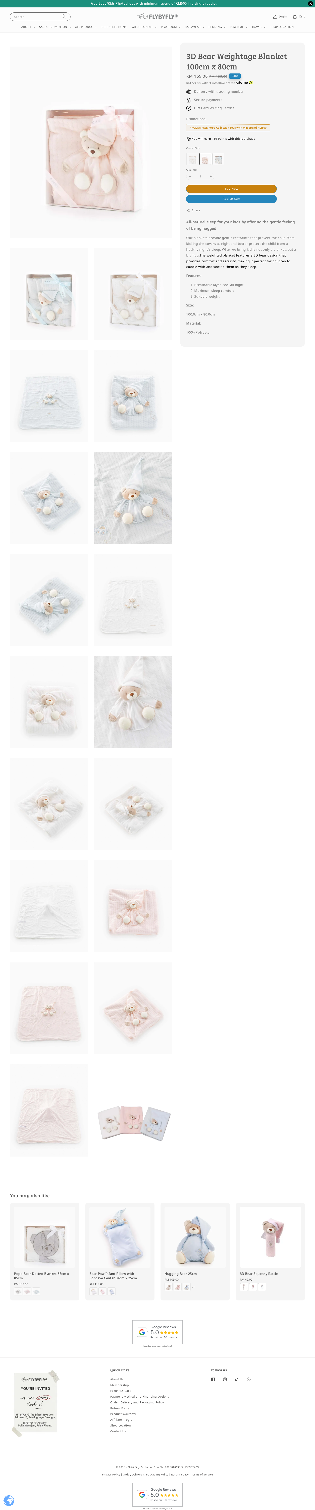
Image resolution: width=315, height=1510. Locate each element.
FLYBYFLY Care (120, 1391)
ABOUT (26, 27)
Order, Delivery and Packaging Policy (137, 1402)
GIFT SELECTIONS (114, 27)
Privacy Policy (111, 1474)
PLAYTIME (237, 27)
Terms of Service (202, 1474)
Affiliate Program (122, 1420)
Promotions (196, 119)
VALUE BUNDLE (142, 27)
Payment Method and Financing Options (139, 1397)
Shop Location (120, 1425)
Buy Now (231, 188)
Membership (119, 1385)
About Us (117, 1380)
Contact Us (118, 1431)
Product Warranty (123, 1414)
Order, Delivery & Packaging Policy (146, 1474)
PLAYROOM (169, 27)
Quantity (191, 170)
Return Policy (120, 1408)
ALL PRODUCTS (86, 27)
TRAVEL (257, 27)
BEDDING (215, 27)
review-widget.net (163, 1346)
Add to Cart (231, 199)
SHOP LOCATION (282, 27)
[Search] (63, 16)
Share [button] (193, 210)
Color (193, 148)
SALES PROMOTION (53, 27)
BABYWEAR (193, 27)
